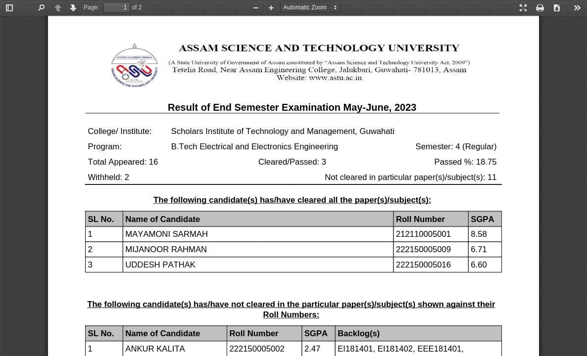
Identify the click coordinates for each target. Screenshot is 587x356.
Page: (91, 7)
